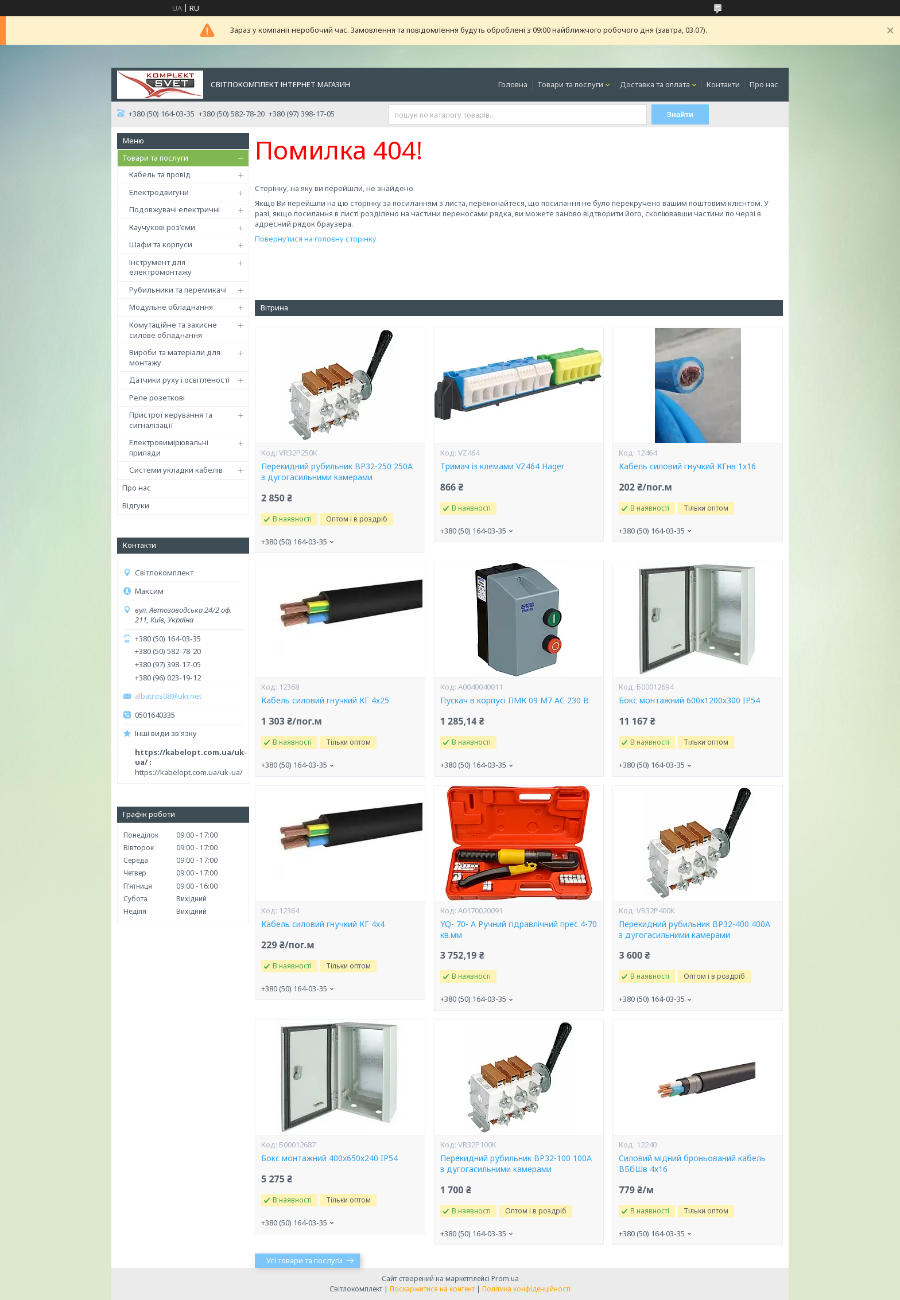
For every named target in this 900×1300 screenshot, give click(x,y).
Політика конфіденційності (526, 1289)
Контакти (723, 84)
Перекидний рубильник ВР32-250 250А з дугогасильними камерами (337, 471)
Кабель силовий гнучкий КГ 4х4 (323, 924)
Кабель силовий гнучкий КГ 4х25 (325, 700)
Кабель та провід (160, 174)
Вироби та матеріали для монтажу (174, 357)
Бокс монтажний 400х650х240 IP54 (329, 1158)
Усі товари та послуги (304, 1260)
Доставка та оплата (655, 84)
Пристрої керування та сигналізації (170, 420)
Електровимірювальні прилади (168, 447)
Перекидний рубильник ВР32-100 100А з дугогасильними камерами (516, 1163)
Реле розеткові (157, 397)
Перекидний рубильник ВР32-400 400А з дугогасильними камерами (694, 929)
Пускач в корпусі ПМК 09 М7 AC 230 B (514, 700)
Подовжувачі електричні (174, 209)
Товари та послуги (570, 84)
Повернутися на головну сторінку (316, 238)
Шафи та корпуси (160, 244)
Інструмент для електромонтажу (160, 267)
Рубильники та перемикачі (178, 290)
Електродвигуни (159, 192)
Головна (512, 84)
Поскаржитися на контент (432, 1289)
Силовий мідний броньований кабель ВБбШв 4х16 (692, 1163)
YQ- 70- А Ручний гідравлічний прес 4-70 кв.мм (518, 929)
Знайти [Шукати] (680, 114)
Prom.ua (505, 1278)
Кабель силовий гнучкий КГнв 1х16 (687, 466)
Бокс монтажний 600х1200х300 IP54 (689, 700)
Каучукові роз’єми (162, 227)
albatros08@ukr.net (168, 696)
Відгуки (135, 505)
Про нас (764, 84)
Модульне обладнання (171, 307)
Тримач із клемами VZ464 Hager (502, 466)
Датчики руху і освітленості (179, 380)
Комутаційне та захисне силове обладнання (173, 330)
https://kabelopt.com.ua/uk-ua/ (189, 772)
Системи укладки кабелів (176, 470)
